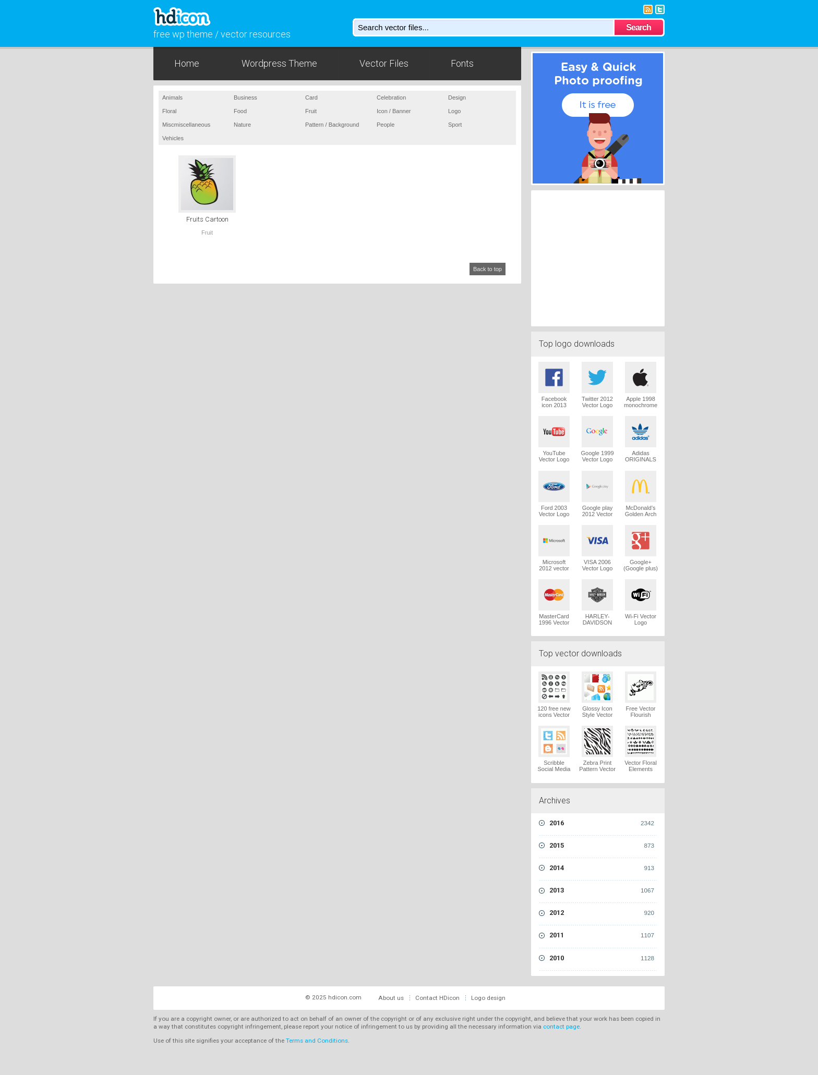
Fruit (311, 111)
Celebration (391, 97)
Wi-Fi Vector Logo (640, 619)
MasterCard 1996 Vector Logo (554, 622)
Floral (169, 111)
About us (391, 997)
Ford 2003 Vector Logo (554, 511)
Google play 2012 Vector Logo (597, 514)
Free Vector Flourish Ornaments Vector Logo (640, 717)
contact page (561, 1026)
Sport (455, 124)
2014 (601, 868)
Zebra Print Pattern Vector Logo (597, 769)
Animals (172, 97)
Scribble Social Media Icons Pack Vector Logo (554, 772)
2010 (601, 958)
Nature (242, 124)
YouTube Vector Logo (554, 456)
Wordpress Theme (279, 63)
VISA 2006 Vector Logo (597, 565)
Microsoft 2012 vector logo (554, 568)
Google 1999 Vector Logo (597, 456)
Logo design (488, 997)
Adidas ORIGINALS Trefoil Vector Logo (640, 462)
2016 (601, 823)
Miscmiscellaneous (186, 124)
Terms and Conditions (317, 1040)
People (385, 124)
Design (457, 97)
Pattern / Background (332, 124)
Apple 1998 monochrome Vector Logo (640, 405)
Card (311, 97)
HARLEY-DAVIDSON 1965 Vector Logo (597, 625)
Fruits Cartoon (207, 219)
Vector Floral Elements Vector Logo (640, 769)
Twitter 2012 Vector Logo (597, 402)
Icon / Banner (394, 111)
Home (186, 63)
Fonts (462, 63)
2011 (601, 935)
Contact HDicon (437, 997)
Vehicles (173, 138)
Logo (454, 111)
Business (245, 97)
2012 (601, 913)
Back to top (487, 269)
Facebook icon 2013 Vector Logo (554, 405)
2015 (601, 845)
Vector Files (383, 63)
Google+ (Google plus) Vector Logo (640, 568)
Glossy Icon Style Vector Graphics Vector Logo (597, 717)
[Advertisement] (598, 257)
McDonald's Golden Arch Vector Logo (641, 514)
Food (240, 111)
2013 (601, 890)
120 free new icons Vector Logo (554, 714)
